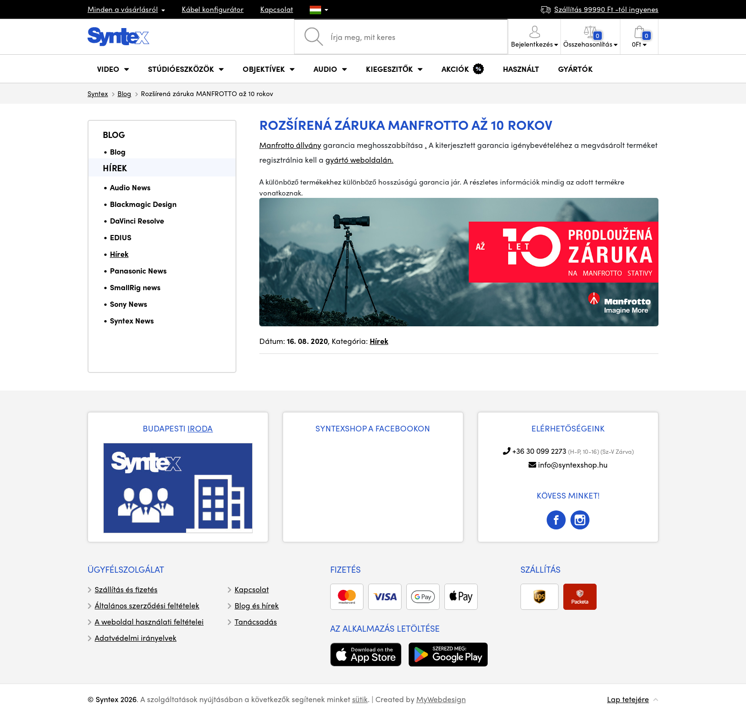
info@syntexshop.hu (573, 464)
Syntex (98, 93)
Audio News (130, 187)
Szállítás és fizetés (126, 589)
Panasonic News (138, 270)
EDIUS (120, 237)
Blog (124, 93)
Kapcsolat (276, 9)
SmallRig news (135, 287)
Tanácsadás (256, 621)
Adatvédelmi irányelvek (136, 637)
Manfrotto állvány (290, 144)
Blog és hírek (257, 605)
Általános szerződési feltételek (147, 605)
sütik (360, 699)
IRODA (200, 428)
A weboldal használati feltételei (149, 621)
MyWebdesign (441, 699)
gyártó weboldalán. (359, 159)
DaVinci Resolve (137, 220)
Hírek (115, 168)
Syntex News (132, 320)
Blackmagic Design (143, 203)
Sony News (128, 303)
